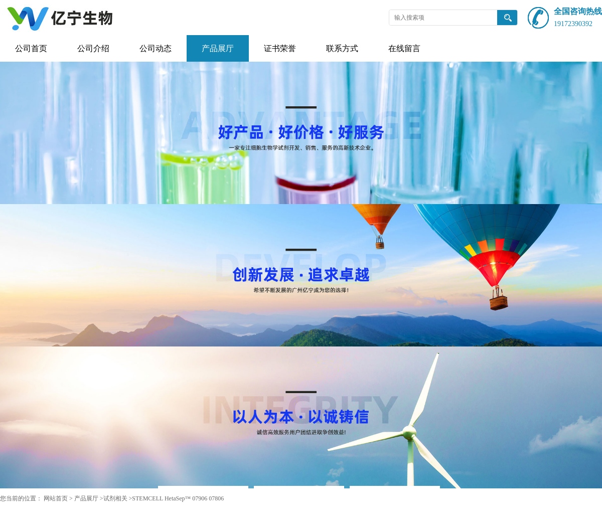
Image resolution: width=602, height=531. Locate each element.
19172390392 (573, 24)
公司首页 (31, 48)
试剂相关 (115, 498)
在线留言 (404, 48)
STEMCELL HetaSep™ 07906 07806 (178, 498)
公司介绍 (93, 48)
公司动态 (155, 48)
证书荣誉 (280, 48)
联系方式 (342, 48)
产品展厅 (218, 48)
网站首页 (56, 498)
